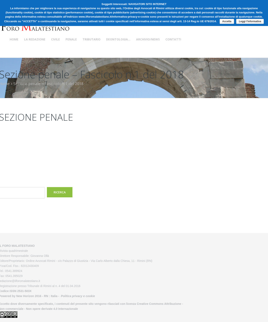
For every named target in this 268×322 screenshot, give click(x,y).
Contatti (173, 39)
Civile (55, 39)
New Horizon (25, 296)
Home (14, 39)
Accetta (226, 21)
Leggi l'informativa (250, 21)
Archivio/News (148, 39)
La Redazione (34, 39)
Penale (71, 39)
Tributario (91, 39)
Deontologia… (118, 39)
